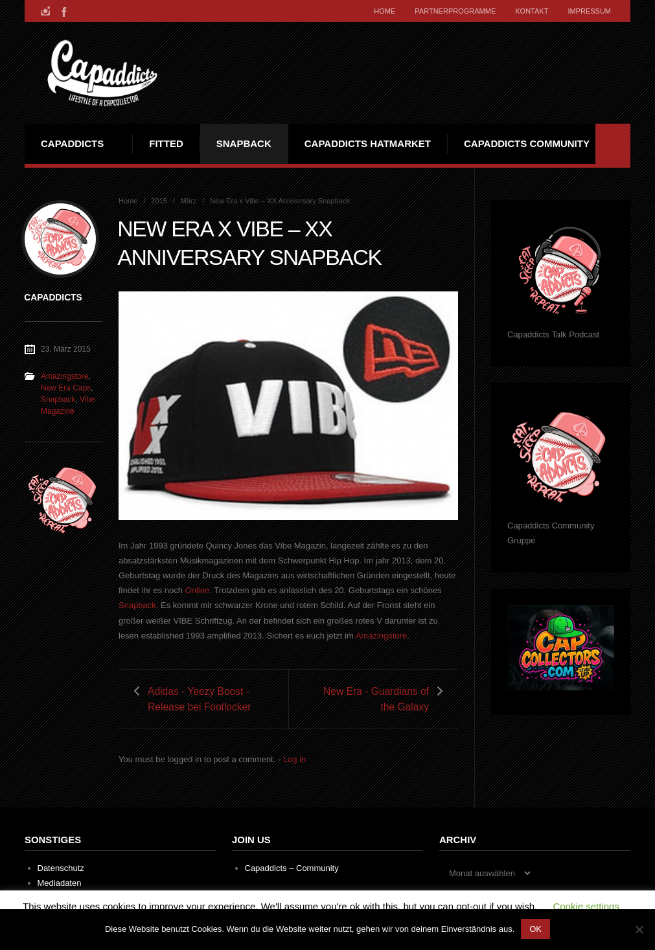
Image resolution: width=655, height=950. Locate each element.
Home (384, 11)
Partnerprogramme (455, 11)
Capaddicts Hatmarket (368, 143)
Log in (294, 759)
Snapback (243, 143)
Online (197, 590)
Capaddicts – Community (292, 868)
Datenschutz (61, 868)
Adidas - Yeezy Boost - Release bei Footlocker (199, 699)
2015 (159, 201)
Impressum (589, 11)
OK (535, 929)
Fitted (166, 143)
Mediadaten (60, 883)
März (189, 201)
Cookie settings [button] (586, 906)
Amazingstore (381, 635)
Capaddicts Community (527, 143)
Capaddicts (72, 143)
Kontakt (531, 11)
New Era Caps (66, 387)
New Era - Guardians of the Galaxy (376, 699)
